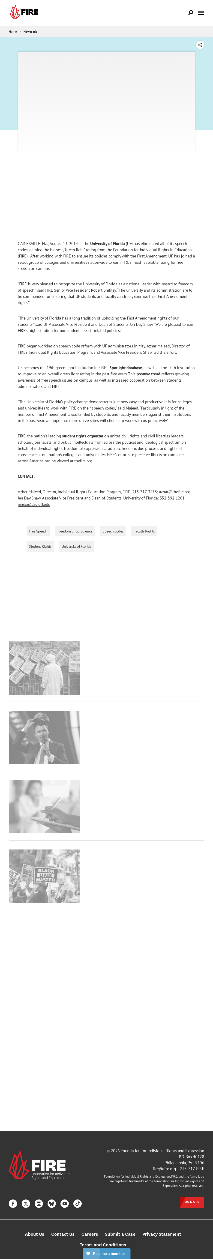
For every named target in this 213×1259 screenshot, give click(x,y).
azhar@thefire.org (174, 491)
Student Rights (40, 546)
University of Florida (76, 546)
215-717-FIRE (192, 1168)
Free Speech (38, 531)
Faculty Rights (144, 531)
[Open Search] (191, 13)
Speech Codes (112, 531)
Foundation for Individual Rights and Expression (162, 1150)
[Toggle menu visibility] (201, 12)
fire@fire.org (164, 1168)
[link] (23, 13)
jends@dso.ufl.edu (34, 504)
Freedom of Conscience (74, 531)
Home (13, 32)
